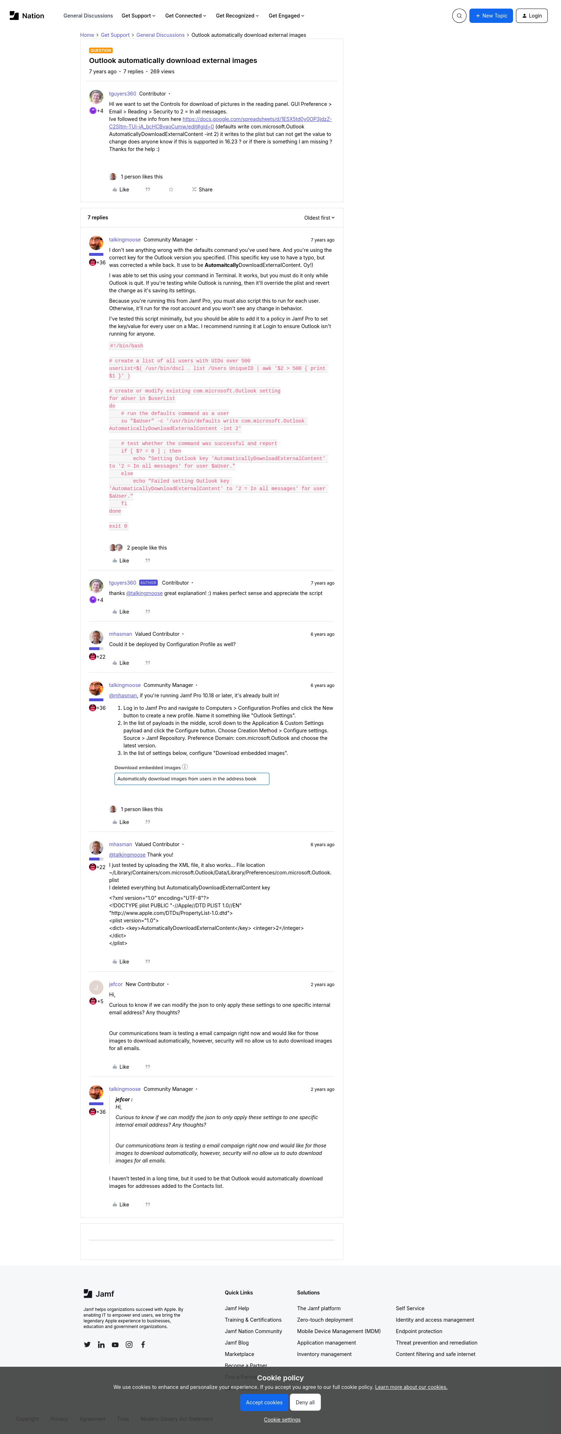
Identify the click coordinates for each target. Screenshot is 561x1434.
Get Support (139, 16)
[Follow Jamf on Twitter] (87, 1344)
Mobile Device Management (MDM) (339, 1331)
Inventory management (324, 1354)
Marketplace (239, 1354)
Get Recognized (238, 16)
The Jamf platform (319, 1308)
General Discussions (88, 16)
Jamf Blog (237, 1343)
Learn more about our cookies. (411, 1387)
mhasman (120, 634)
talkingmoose (125, 239)
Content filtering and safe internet (435, 1354)
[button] (491, 16)
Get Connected (186, 16)
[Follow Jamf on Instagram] (129, 1344)
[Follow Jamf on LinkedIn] (101, 1344)
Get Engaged (287, 16)
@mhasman (123, 695)
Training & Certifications (253, 1320)
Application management (326, 1343)
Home (87, 35)
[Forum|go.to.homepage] (27, 15)
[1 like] (136, 176)
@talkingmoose (144, 593)
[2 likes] (138, 547)
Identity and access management (435, 1320)
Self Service (410, 1308)
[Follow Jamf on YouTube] (115, 1344)
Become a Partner (246, 1365)
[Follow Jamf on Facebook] (143, 1344)
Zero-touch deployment (325, 1320)
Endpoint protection (419, 1331)
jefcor (116, 984)
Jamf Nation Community (253, 1331)
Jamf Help (237, 1308)
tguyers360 (122, 94)
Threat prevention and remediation (437, 1343)
